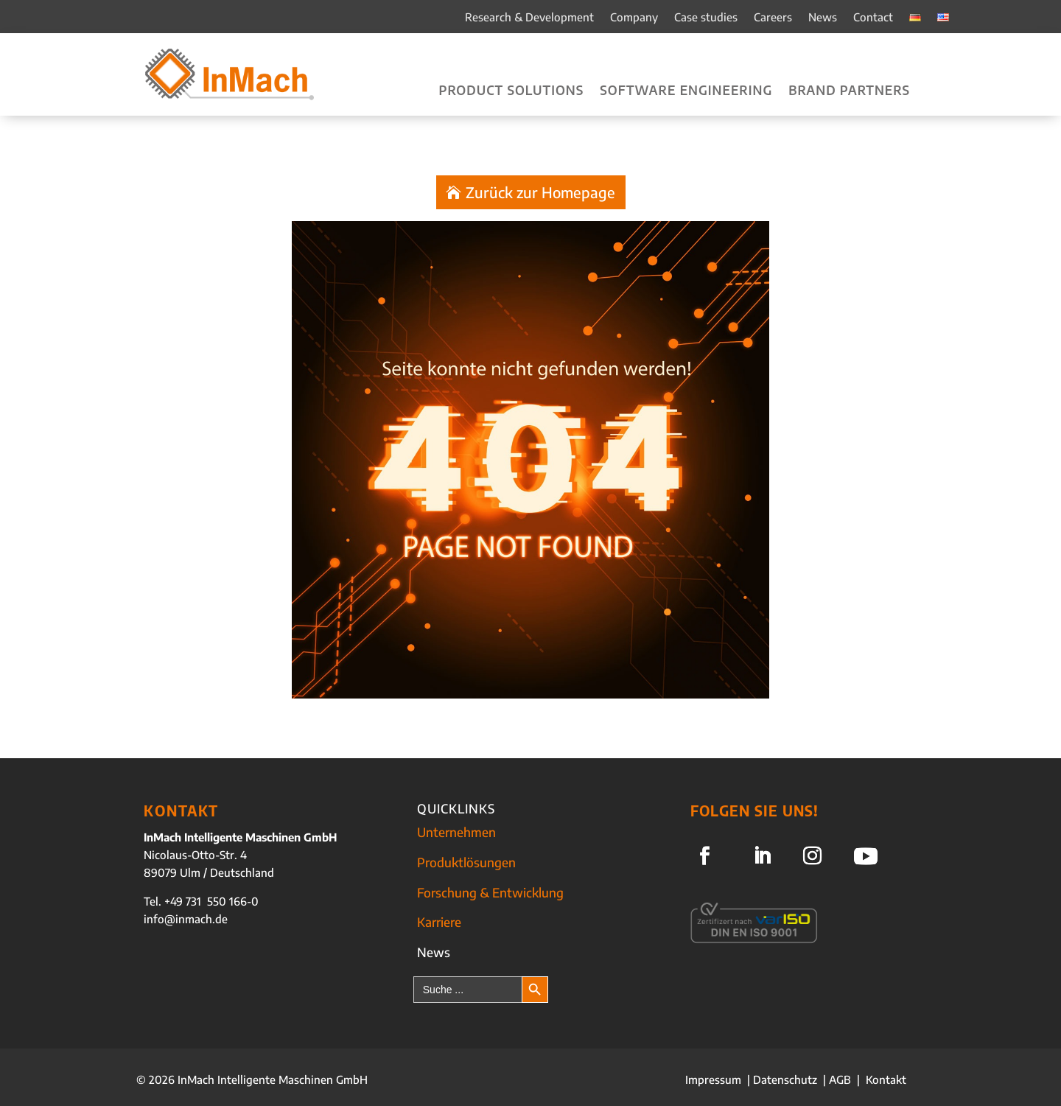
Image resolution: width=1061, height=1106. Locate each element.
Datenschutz (785, 1079)
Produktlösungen (466, 862)
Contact (873, 18)
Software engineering (686, 91)
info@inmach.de (186, 918)
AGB (840, 1079)
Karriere (439, 922)
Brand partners (849, 91)
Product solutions (511, 91)
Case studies (706, 18)
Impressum (714, 1079)
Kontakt (886, 1079)
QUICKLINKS (456, 808)
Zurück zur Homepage (540, 192)
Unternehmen (456, 832)
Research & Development (529, 18)
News (822, 18)
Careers (773, 18)
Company (634, 18)
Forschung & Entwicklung (490, 892)
